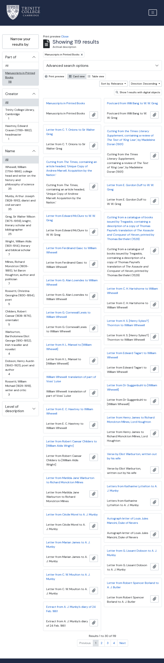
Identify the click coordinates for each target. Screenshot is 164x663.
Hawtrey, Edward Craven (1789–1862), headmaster (18, 132)
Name (10, 151)
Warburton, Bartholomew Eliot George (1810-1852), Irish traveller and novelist (18, 343)
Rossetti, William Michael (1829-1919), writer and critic (18, 388)
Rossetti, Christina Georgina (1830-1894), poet (20, 297)
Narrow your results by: (20, 42)
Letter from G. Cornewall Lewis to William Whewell (68, 315)
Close (65, 36)
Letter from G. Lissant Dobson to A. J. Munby (132, 553)
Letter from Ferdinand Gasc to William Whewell (71, 250)
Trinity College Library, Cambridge (19, 114)
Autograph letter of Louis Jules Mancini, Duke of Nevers (127, 521)
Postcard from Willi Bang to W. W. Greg (132, 103)
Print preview (54, 76)
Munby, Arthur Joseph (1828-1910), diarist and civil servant (20, 202)
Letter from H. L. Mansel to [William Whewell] (69, 347)
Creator (11, 93)
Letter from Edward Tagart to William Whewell (131, 355)
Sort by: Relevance (112, 83)
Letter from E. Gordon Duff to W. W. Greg (130, 187)
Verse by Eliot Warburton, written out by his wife (132, 456)
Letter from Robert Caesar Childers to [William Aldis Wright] (71, 443)
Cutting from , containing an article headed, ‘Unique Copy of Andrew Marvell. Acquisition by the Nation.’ (71, 168)
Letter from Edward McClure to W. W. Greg (70, 218)
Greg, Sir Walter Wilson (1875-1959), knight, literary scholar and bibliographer (20, 225)
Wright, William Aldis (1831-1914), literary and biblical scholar (18, 248)
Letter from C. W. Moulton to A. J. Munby (68, 577)
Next (123, 643)
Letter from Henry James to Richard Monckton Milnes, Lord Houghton (131, 420)
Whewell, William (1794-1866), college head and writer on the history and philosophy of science (20, 178)
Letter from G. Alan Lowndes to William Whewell (72, 282)
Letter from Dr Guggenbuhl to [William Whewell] (132, 387)
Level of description (14, 408)
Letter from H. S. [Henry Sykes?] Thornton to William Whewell (128, 323)
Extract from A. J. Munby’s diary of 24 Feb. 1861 (71, 609)
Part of (10, 57)
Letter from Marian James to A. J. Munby (68, 544)
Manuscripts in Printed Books (20, 77)
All (6, 66)
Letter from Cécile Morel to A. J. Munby (72, 514)
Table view (96, 76)
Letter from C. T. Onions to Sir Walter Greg (70, 132)
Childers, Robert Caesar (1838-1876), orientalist (18, 318)
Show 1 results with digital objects (138, 92)
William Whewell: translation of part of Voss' (71, 379)
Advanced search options (67, 65)
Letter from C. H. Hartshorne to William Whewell (132, 291)
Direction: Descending (144, 83)
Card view (77, 76)
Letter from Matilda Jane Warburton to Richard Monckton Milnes (70, 480)
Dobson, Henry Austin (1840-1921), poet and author (19, 367)
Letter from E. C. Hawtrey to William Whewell (69, 411)
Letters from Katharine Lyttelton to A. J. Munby (132, 488)
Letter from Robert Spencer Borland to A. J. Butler (133, 585)
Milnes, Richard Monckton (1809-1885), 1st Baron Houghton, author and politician (20, 273)
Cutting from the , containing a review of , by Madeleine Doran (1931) (131, 137)
